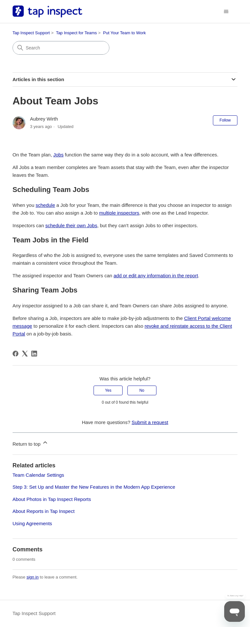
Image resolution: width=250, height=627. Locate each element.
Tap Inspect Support (31, 32)
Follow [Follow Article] (225, 120)
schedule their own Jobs (71, 225)
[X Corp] (25, 353)
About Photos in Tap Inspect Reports (52, 499)
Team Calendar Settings (38, 475)
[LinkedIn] (34, 353)
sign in (32, 577)
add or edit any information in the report (156, 275)
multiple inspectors (119, 213)
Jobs (58, 154)
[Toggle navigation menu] (226, 11)
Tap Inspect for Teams (76, 32)
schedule (45, 205)
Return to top (30, 443)
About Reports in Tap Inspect (44, 511)
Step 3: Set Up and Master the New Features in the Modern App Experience (94, 487)
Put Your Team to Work (124, 32)
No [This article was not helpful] (141, 390)
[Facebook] (15, 353)
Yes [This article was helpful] (108, 390)
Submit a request (150, 422)
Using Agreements (32, 523)
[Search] (61, 47)
